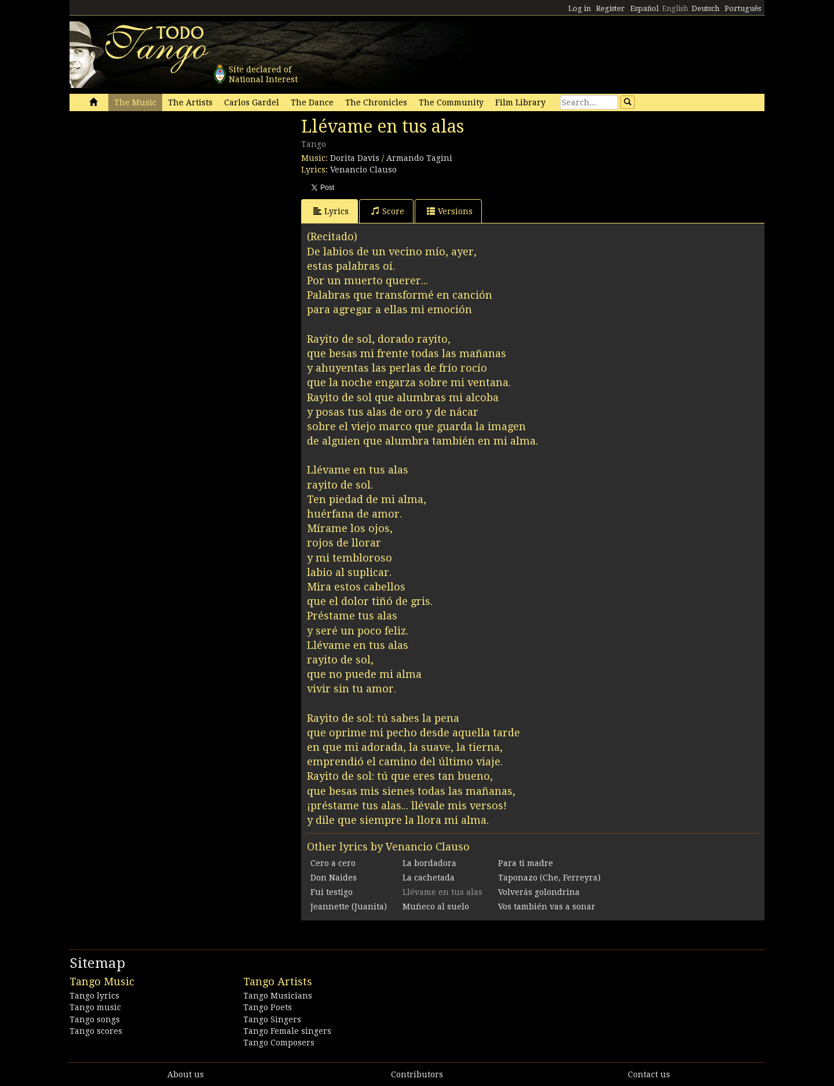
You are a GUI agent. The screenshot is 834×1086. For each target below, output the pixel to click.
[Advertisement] (156, 195)
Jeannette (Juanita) (348, 906)
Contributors (417, 1074)
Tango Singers (272, 1019)
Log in (579, 8)
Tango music (95, 1007)
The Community (451, 102)
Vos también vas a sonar (546, 906)
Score (387, 211)
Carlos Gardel (251, 102)
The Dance (312, 102)
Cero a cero (333, 863)
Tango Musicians (277, 995)
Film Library (520, 102)
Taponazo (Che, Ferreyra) (549, 877)
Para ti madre (525, 863)
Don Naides (333, 877)
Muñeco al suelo (436, 906)
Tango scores (96, 1031)
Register (610, 8)
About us (185, 1074)
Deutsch (705, 8)
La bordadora (429, 863)
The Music (135, 102)
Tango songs (95, 1019)
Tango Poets (267, 1007)
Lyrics (331, 211)
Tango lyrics (94, 995)
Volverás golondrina (539, 892)
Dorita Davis (354, 158)
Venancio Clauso (363, 169)
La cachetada (429, 877)
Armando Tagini (419, 158)
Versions (450, 211)
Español (644, 8)
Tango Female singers (287, 1031)
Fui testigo (331, 892)
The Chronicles (376, 102)
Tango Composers (278, 1042)
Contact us (649, 1074)
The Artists (190, 102)
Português (743, 8)
